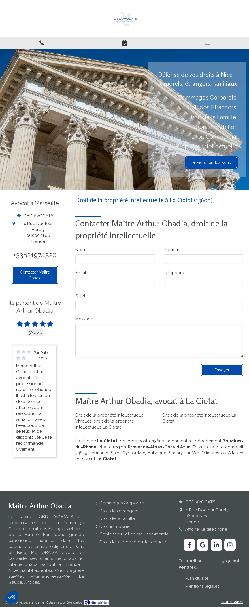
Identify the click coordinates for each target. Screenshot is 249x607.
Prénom (171, 249)
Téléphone (174, 272)
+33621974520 (34, 255)
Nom (80, 249)
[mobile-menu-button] (207, 43)
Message (84, 319)
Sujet (80, 296)
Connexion (232, 601)
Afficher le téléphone (206, 529)
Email (80, 272)
